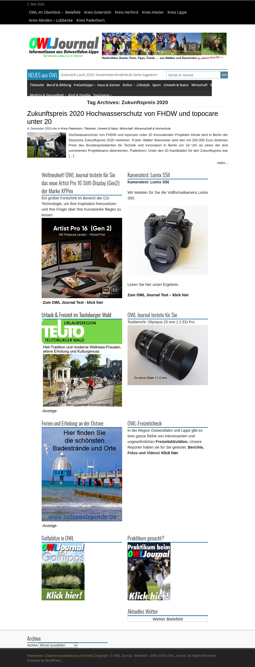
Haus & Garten (108, 85)
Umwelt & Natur (176, 85)
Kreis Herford (126, 12)
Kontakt (86, 656)
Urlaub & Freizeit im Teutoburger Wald (76, 315)
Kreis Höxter (153, 12)
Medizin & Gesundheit (48, 95)
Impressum (35, 656)
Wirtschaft (199, 85)
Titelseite (37, 85)
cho (54, 128)
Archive (32, 645)
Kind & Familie (79, 95)
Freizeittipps (85, 85)
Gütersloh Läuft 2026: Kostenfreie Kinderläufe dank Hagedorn (109, 74)
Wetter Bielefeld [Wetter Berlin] (168, 618)
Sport (156, 85)
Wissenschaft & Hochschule (152, 128)
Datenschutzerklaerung (62, 656)
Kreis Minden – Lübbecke (51, 20)
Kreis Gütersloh (97, 12)
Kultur (129, 85)
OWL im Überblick (46, 12)
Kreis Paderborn (90, 20)
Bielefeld (73, 12)
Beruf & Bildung (59, 85)
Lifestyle (143, 85)
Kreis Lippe (177, 12)
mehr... (222, 163)
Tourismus (102, 95)
